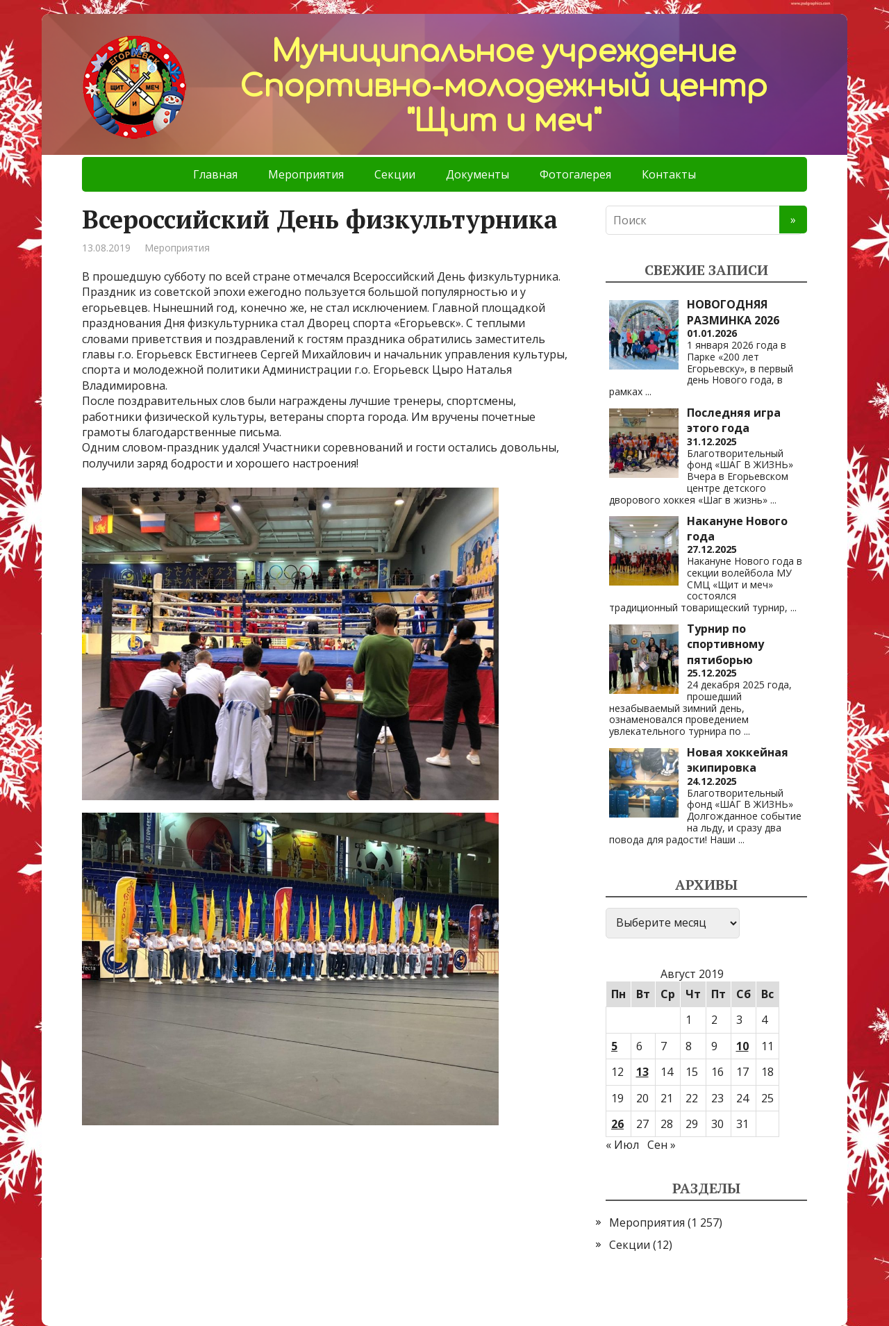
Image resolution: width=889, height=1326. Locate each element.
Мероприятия (306, 174)
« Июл (622, 1144)
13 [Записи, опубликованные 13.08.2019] (642, 1071)
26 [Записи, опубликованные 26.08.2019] (617, 1124)
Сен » (661, 1144)
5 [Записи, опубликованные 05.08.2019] (614, 1046)
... (648, 391)
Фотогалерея (575, 174)
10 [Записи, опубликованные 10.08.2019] (742, 1046)
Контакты (669, 174)
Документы (477, 174)
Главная (215, 174)
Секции (394, 174)
